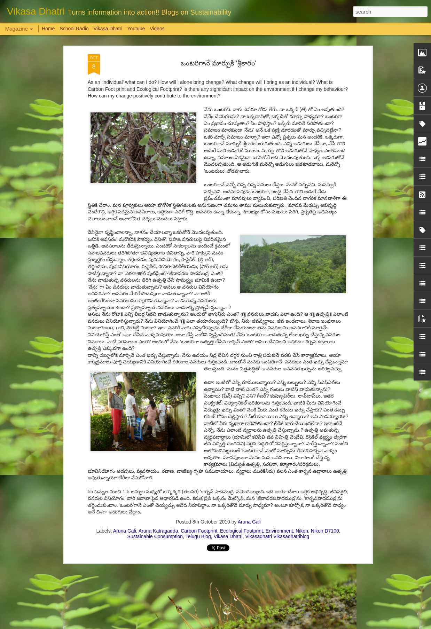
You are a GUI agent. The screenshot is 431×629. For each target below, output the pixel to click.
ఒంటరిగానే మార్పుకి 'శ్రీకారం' (218, 63)
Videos (157, 28)
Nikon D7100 (325, 531)
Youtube (136, 28)
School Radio (74, 28)
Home (48, 28)
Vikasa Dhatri (228, 536)
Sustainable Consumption (155, 536)
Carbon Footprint (199, 531)
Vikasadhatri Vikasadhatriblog (277, 536)
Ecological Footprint (241, 531)
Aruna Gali (249, 522)
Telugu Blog (198, 536)
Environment (279, 531)
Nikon (302, 531)
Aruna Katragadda (158, 531)
